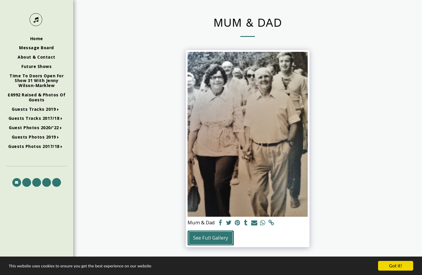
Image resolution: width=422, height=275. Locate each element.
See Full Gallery (210, 237)
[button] (36, 109)
